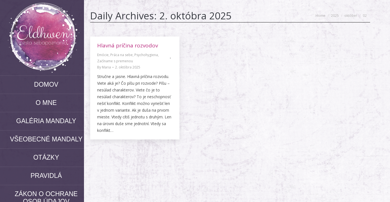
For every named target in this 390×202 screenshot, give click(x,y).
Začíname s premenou (115, 61)
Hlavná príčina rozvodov (127, 45)
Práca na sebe (121, 54)
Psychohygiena (146, 54)
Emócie (103, 54)
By (104, 67)
